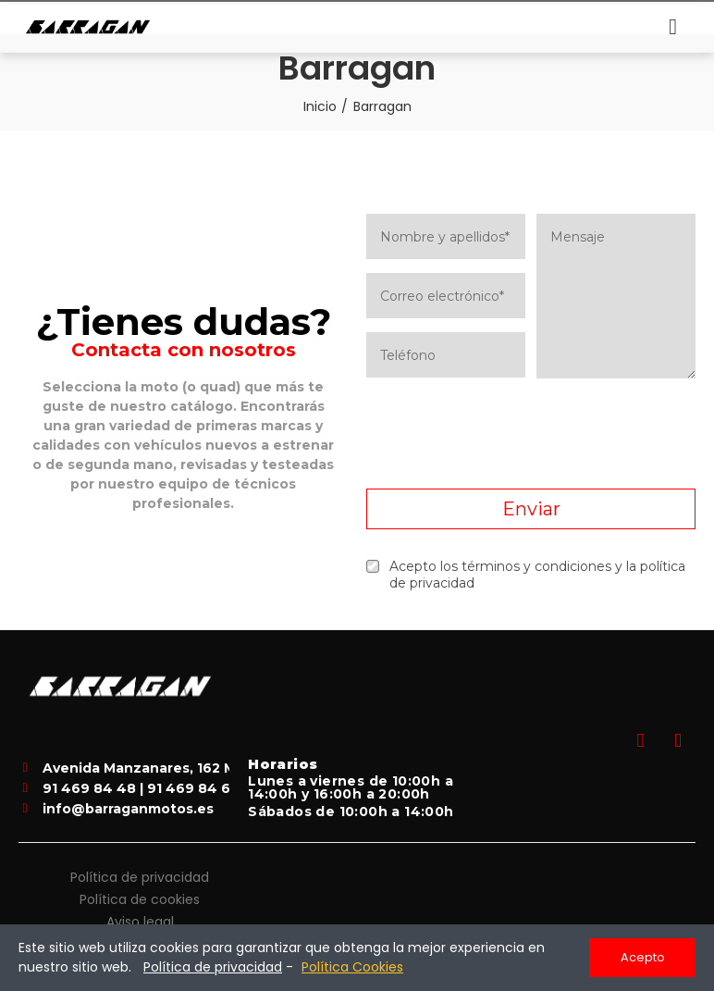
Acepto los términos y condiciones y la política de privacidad (525, 574)
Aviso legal (140, 921)
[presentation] (530, 434)
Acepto (643, 957)
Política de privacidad (139, 877)
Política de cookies (140, 899)
